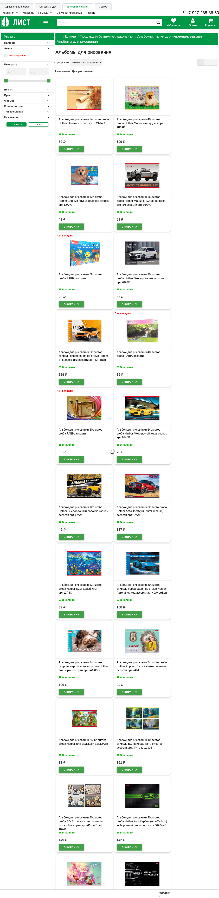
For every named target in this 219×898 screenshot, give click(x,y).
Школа (70, 36)
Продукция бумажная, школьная (107, 36)
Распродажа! (15, 55)
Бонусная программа (69, 12)
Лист (6, 880)
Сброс (38, 124)
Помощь (43, 12)
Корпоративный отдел (16, 6)
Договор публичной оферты (46, 880)
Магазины (29, 12)
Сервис (103, 6)
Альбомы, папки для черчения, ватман (169, 36)
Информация (12, 863)
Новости (90, 12)
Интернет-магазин (77, 6)
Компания (8, 12)
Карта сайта (41, 863)
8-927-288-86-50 (203, 878)
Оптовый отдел (48, 6)
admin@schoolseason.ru (121, 880)
